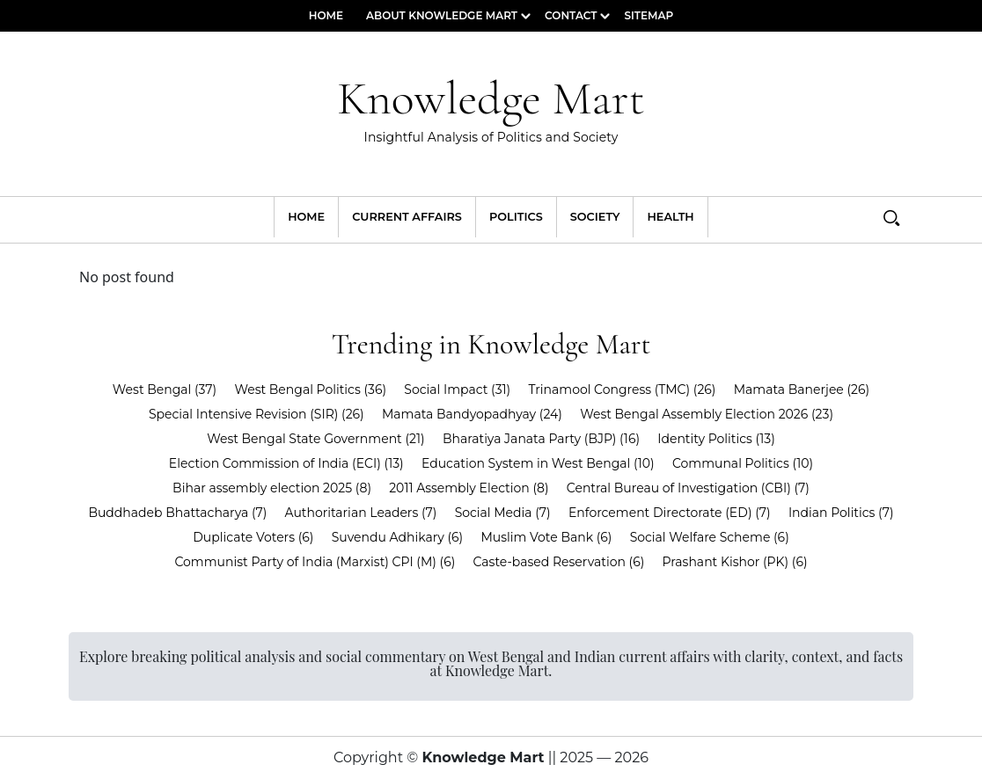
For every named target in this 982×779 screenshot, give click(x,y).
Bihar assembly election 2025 (271, 488)
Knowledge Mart (491, 110)
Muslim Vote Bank (546, 537)
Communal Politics (742, 463)
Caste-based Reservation (559, 562)
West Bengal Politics (310, 389)
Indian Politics (841, 513)
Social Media (503, 513)
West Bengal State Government (316, 439)
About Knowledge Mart (441, 15)
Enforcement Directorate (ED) (669, 513)
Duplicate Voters (253, 537)
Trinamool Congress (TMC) (621, 389)
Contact (571, 15)
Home (326, 15)
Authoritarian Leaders (361, 513)
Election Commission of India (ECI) (286, 463)
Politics (516, 216)
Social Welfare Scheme (709, 537)
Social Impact (457, 389)
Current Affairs (407, 216)
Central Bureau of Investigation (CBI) (688, 488)
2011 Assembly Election (468, 488)
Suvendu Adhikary (398, 537)
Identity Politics (716, 439)
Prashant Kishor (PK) (735, 562)
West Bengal (164, 389)
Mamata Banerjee (802, 389)
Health (670, 216)
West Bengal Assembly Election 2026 (706, 414)
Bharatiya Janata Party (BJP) (541, 439)
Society (595, 216)
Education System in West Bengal (538, 463)
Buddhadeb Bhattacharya (177, 513)
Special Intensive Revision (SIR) (256, 414)
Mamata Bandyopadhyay (472, 414)
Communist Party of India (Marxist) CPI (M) (314, 562)
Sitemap (648, 15)
